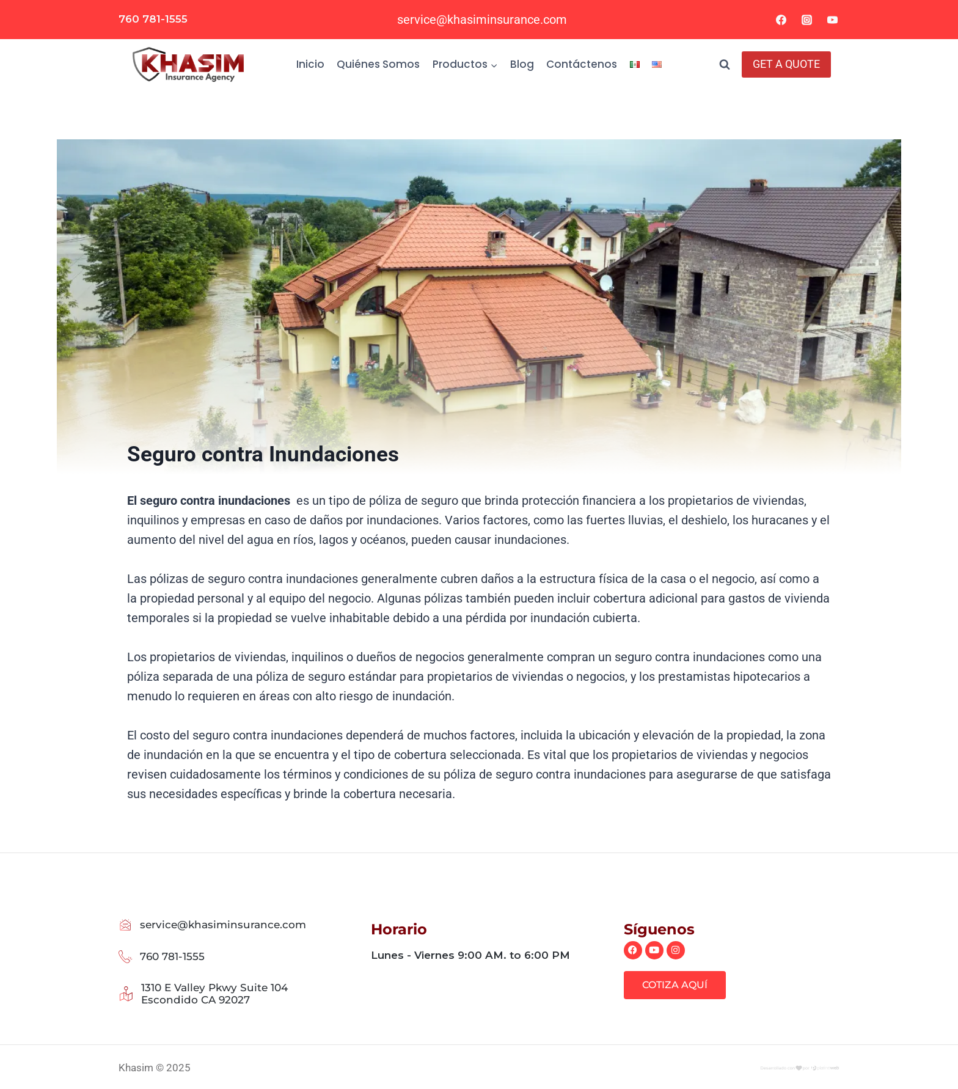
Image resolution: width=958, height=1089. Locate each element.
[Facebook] (781, 19)
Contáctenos (581, 64)
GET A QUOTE (786, 63)
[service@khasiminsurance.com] (126, 925)
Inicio (310, 64)
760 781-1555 (153, 19)
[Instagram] (806, 19)
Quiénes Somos (378, 64)
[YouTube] (832, 19)
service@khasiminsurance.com (482, 19)
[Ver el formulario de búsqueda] (725, 65)
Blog (522, 64)
